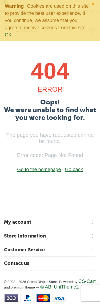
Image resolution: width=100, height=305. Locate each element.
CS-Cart (87, 281)
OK (8, 34)
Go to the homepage (39, 169)
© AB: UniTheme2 (59, 287)
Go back (74, 169)
